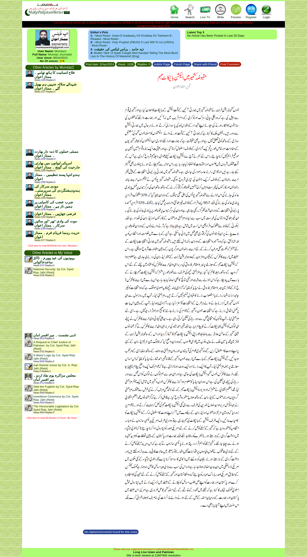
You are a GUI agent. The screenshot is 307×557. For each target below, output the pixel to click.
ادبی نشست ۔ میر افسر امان (54, 335)
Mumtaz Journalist (60, 54)
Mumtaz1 (61, 51)
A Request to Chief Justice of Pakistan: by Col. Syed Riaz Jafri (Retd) (54, 345)
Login (266, 11)
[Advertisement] (53, 121)
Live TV (205, 11)
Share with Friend (205, 64)
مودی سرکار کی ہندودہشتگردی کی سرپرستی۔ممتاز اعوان (57, 190)
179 (62, 61)
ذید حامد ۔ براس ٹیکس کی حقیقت (119, 49)
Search (189, 11)
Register (251, 11)
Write (220, 11)
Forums (235, 11)
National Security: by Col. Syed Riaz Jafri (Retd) (53, 271)
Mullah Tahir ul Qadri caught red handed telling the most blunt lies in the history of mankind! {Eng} (134, 54)
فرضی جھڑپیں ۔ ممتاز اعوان (55, 214)
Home (174, 11)
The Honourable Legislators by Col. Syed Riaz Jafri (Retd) (56, 408)
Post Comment (229, 64)
